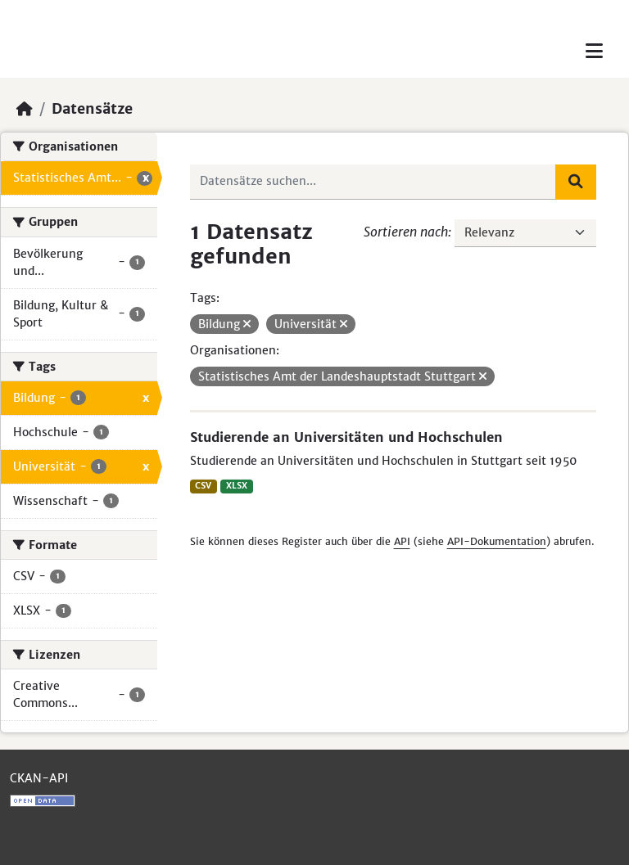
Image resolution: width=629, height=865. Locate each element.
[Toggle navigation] (594, 51)
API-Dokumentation (496, 541)
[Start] (24, 109)
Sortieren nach (406, 231)
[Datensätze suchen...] (373, 181)
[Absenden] (575, 181)
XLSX (236, 485)
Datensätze (92, 109)
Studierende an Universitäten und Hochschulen (346, 437)
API (402, 541)
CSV (203, 485)
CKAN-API (39, 778)
